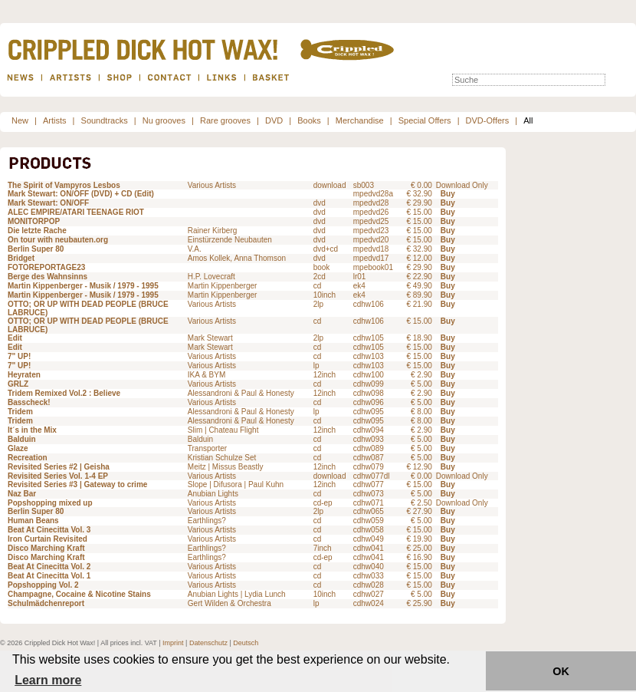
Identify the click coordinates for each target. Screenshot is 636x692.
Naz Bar (22, 493)
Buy (448, 193)
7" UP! (19, 356)
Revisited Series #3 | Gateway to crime (77, 484)
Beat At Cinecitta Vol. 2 (49, 566)
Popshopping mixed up (50, 503)
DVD (274, 120)
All (528, 120)
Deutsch (245, 643)
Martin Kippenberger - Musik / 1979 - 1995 (83, 286)
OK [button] (560, 671)
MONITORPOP (34, 221)
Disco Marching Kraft (46, 548)
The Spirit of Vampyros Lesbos (64, 185)
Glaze (18, 448)
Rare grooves (225, 120)
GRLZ (18, 384)
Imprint (173, 643)
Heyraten (24, 375)
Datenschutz (208, 643)
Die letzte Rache (37, 230)
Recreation (28, 457)
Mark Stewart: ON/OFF (48, 203)
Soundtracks (104, 120)
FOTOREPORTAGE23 (46, 267)
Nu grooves (164, 120)
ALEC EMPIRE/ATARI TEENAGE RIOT (76, 212)
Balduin (22, 439)
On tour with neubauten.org (58, 240)
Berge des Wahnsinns (47, 276)
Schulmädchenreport (46, 603)
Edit (15, 338)
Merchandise (360, 120)
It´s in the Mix (32, 430)
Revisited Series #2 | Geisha (59, 467)
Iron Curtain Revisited (47, 539)
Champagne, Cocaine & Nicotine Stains (79, 594)
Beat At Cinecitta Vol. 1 (49, 576)
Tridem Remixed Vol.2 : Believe (64, 393)
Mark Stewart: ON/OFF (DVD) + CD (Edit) (81, 193)
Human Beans (33, 520)
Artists (55, 120)
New (19, 120)
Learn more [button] (48, 680)
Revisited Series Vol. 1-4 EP (58, 476)
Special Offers (424, 120)
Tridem (20, 411)
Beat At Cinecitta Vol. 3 (49, 530)
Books (309, 120)
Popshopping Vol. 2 (43, 585)
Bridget (21, 258)
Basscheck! (29, 402)
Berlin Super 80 (36, 249)
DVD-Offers (488, 120)
